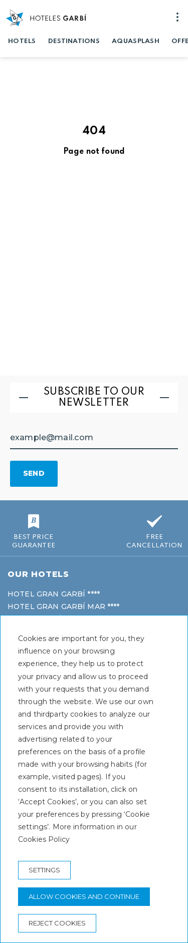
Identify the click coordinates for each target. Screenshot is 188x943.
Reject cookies (57, 923)
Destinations (74, 41)
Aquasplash (135, 41)
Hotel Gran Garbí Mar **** (64, 606)
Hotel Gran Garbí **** (54, 593)
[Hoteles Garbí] (46, 18)
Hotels (22, 41)
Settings (44, 870)
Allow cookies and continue (84, 896)
